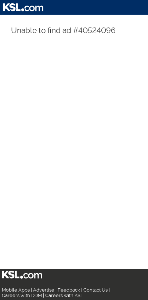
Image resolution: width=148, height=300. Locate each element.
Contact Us (95, 290)
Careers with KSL (64, 295)
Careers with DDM (22, 295)
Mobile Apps (16, 290)
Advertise (43, 290)
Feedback (69, 290)
